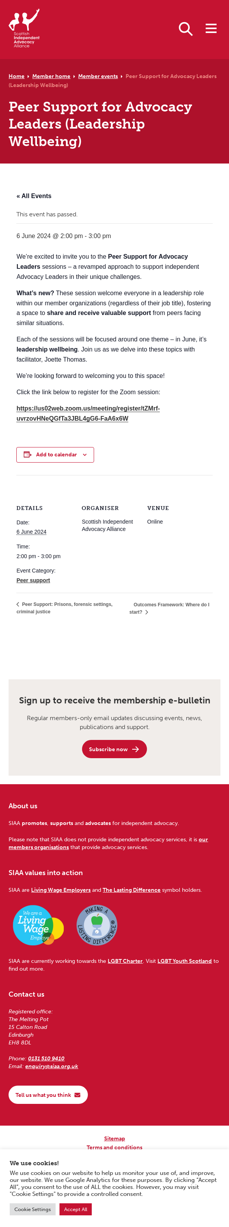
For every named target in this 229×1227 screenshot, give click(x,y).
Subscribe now (114, 749)
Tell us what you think (48, 1094)
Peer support (33, 580)
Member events (98, 76)
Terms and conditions (114, 1147)
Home (16, 76)
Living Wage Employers (61, 889)
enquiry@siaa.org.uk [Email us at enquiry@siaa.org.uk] (51, 1066)
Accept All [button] (75, 1209)
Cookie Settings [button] (32, 1209)
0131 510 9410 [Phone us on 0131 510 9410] (46, 1058)
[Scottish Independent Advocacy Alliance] (24, 29)
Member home (51, 76)
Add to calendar (56, 454)
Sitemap (114, 1138)
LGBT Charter (125, 960)
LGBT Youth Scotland (184, 960)
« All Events (33, 196)
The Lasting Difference (132, 889)
